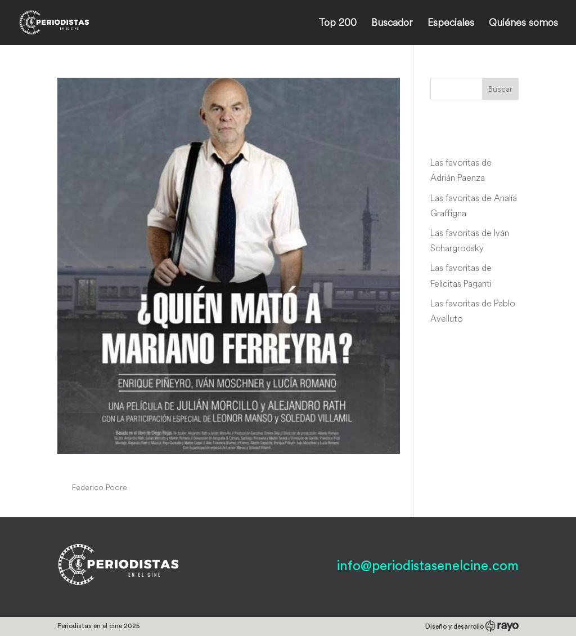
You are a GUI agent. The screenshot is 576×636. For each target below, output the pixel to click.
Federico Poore (99, 487)
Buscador (392, 24)
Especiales (451, 24)
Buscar (500, 89)
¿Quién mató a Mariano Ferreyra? (175, 466)
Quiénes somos (523, 24)
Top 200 (337, 24)
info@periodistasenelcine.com (428, 566)
